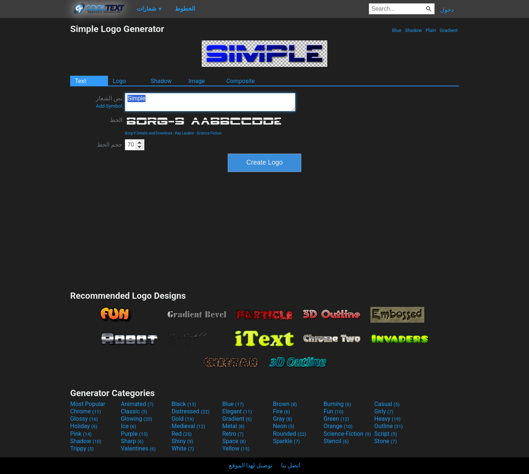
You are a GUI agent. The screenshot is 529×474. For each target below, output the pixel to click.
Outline (388, 426)
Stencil (336, 441)
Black (184, 404)
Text (80, 81)
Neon (283, 426)
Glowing (136, 418)
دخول (447, 9)
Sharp (132, 441)
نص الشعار (109, 102)
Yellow (235, 448)
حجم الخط (109, 144)
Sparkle (286, 441)
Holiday (83, 426)
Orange (338, 426)
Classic (134, 411)
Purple (134, 433)
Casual (387, 404)
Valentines (138, 448)
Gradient (449, 30)
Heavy (387, 418)
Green (336, 418)
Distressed (190, 411)
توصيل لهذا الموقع (250, 465)
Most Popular (87, 404)
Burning (337, 404)
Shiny (182, 441)
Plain (430, 30)
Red (182, 433)
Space (234, 441)
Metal (233, 426)
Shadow (413, 30)
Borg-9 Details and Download (148, 133)
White (183, 448)
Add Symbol (109, 106)
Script (385, 433)
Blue (397, 30)
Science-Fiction (209, 133)
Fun (333, 411)
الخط (116, 119)
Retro (233, 433)
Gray (282, 418)
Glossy (84, 418)
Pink (81, 433)
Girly (383, 411)
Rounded (289, 433)
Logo (119, 81)
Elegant (237, 411)
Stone (385, 441)
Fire (281, 411)
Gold (183, 418)
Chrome (85, 411)
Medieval (188, 426)
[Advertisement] (35, 134)
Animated (137, 404)
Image (196, 81)
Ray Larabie (184, 133)
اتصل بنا (290, 465)
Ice (128, 426)
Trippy (82, 448)
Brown (285, 404)
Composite (240, 81)
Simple (210, 102)
